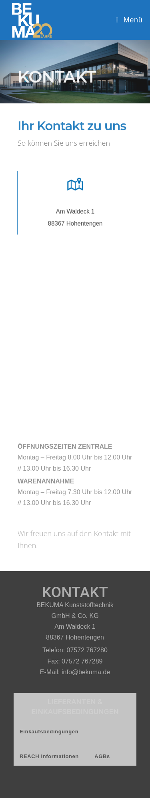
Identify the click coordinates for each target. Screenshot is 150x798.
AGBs (102, 756)
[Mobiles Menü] (129, 20)
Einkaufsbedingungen (49, 732)
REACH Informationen (49, 756)
